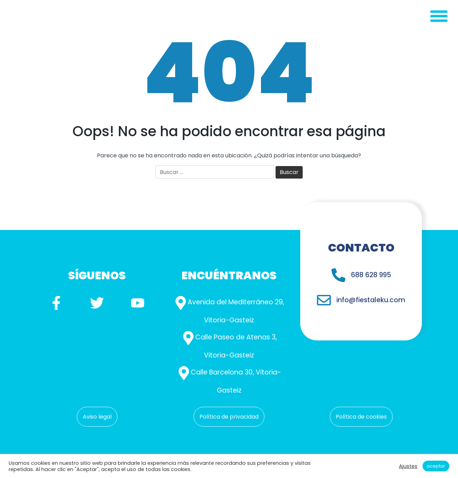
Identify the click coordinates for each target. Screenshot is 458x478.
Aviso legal (97, 417)
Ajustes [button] (408, 466)
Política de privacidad (229, 417)
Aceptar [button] (436, 466)
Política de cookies (361, 417)
